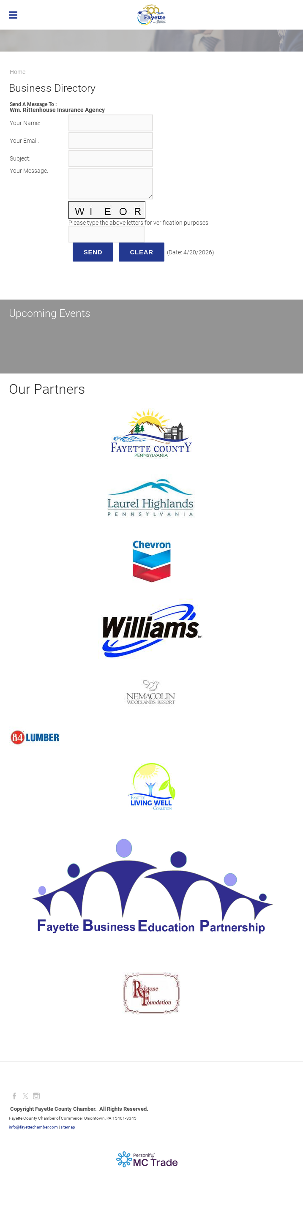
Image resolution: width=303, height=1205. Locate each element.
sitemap (67, 1127)
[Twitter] (25, 1096)
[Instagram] (36, 1096)
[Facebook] (14, 1096)
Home (17, 71)
